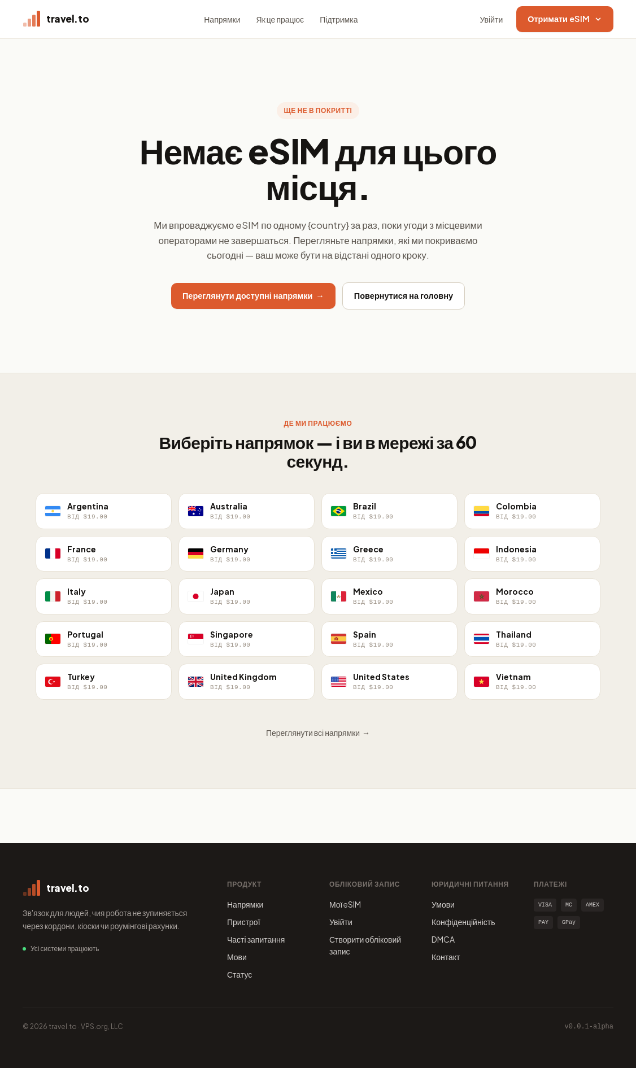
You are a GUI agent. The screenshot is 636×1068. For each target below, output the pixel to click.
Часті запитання (256, 939)
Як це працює (280, 19)
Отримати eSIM (565, 19)
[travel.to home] (56, 19)
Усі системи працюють (65, 948)
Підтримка (339, 19)
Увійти (491, 19)
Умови (443, 904)
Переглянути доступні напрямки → (253, 295)
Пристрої (243, 922)
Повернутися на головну (403, 295)
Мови (237, 957)
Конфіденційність (463, 922)
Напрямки (222, 19)
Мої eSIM (345, 904)
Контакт (446, 957)
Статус (239, 974)
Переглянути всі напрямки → (318, 732)
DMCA (443, 939)
